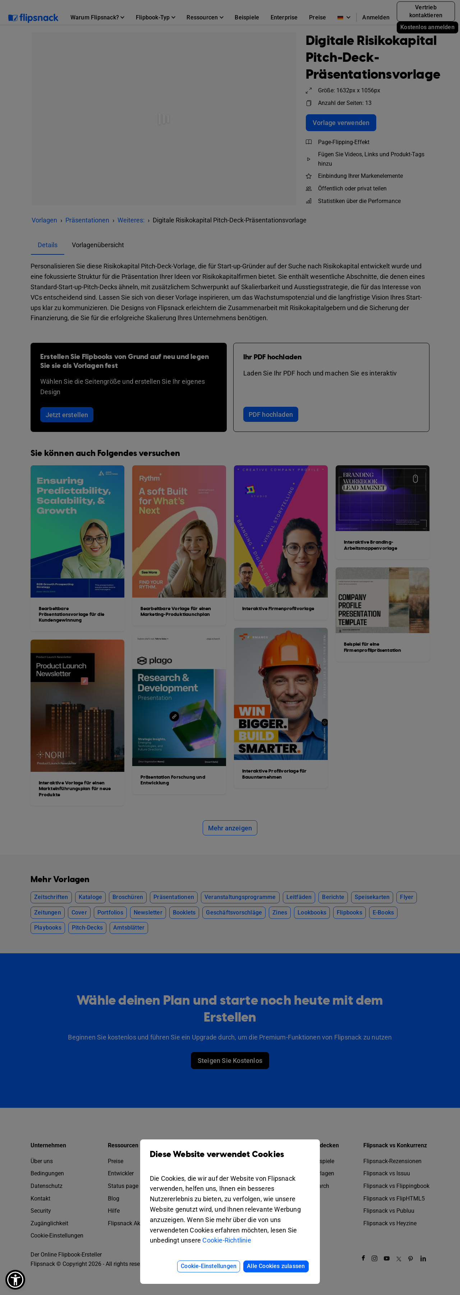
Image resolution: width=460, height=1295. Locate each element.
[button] (15, 1280)
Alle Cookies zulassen (276, 1266)
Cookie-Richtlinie (226, 1240)
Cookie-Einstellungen (208, 1266)
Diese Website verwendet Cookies (230, 1159)
